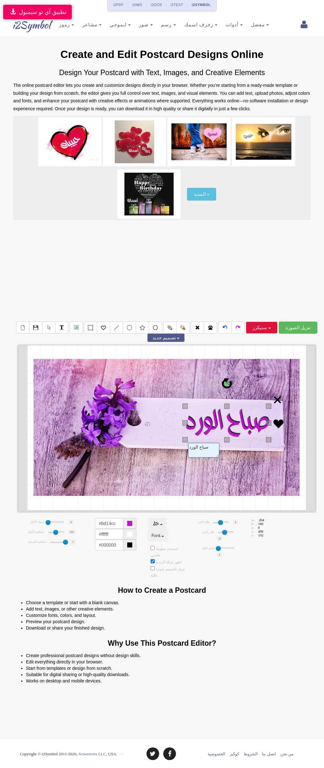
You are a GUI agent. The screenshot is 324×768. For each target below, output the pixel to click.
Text (203, 450)
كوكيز (234, 754)
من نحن (287, 754)
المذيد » (201, 194)
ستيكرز (261, 327)
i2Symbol (26, 25)
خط (158, 524)
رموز (59, 24)
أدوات (227, 24)
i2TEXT (177, 5)
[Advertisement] (162, 271)
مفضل (253, 24)
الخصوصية (216, 754)
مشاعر (85, 24)
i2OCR (156, 5)
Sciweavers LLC (92, 754)
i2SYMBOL (201, 5)
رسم (161, 24)
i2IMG (137, 5)
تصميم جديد (166, 337)
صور (139, 24)
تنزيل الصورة (298, 327)
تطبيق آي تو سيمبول (37, 12)
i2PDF (118, 5)
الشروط (251, 754)
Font (158, 535)
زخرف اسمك (193, 24)
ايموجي (113, 24)
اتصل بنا (269, 754)
